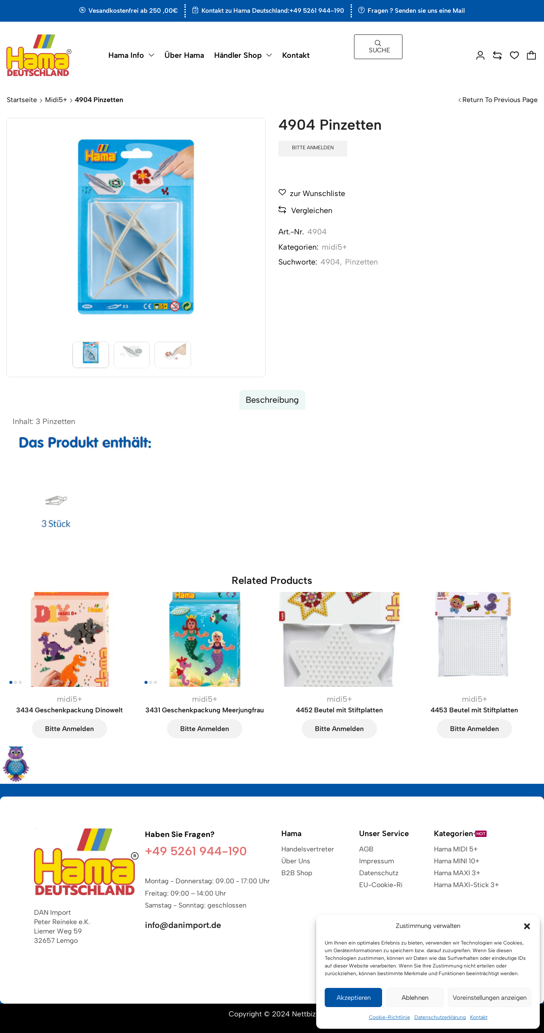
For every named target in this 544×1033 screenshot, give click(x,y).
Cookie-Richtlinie (389, 1017)
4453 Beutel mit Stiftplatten (474, 710)
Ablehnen (415, 998)
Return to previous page (500, 100)
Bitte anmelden (313, 148)
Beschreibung (272, 400)
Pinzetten (361, 262)
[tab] (272, 400)
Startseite (22, 100)
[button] (527, 926)
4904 (330, 262)
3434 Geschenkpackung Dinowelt (69, 710)
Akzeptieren (354, 998)
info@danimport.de (183, 925)
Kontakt (478, 1017)
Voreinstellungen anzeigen (490, 998)
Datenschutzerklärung (440, 1017)
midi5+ (56, 100)
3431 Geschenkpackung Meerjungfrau (204, 710)
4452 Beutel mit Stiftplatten (339, 710)
